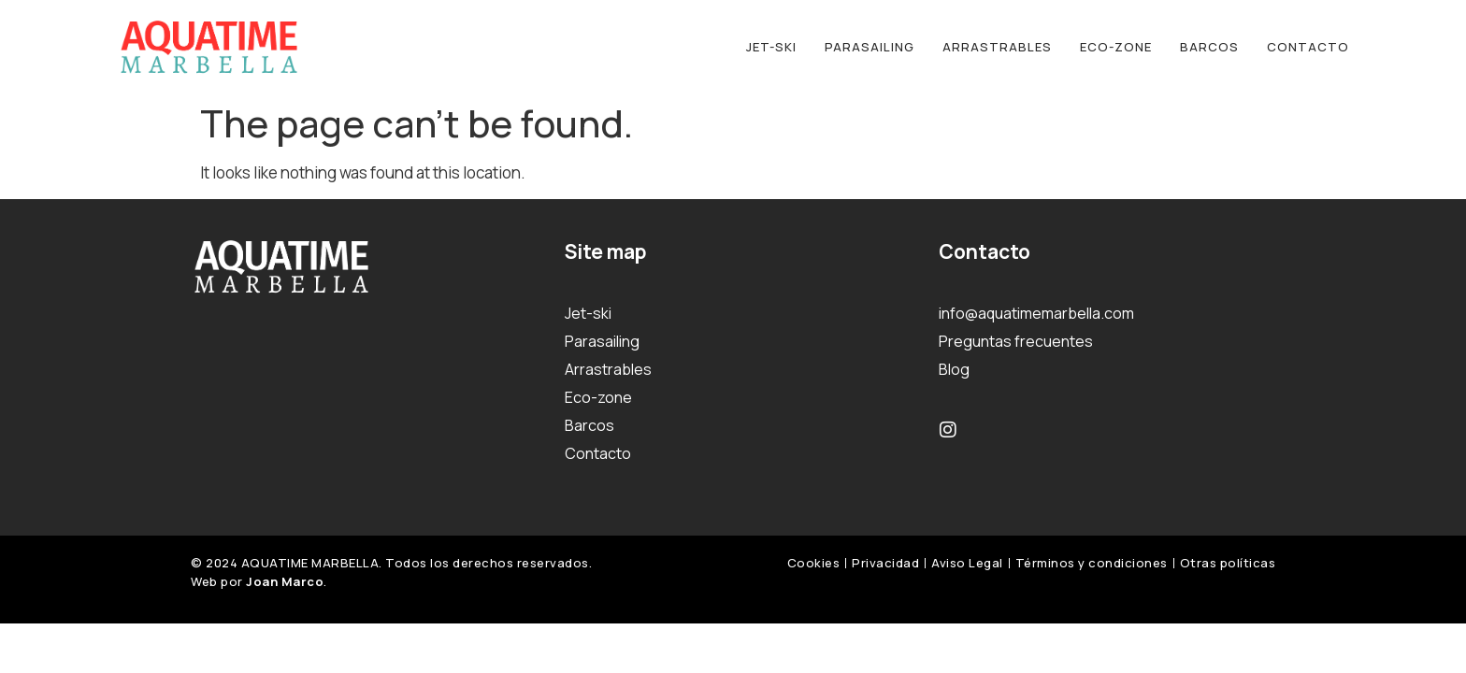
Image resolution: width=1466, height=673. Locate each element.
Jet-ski (771, 46)
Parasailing (869, 46)
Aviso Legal (967, 562)
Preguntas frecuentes (1016, 341)
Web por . (259, 581)
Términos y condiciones (1091, 562)
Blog (954, 369)
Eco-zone (1116, 46)
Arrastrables (997, 46)
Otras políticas (1228, 562)
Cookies (814, 562)
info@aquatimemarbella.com (1036, 313)
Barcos (1209, 46)
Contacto (1308, 46)
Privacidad (885, 562)
